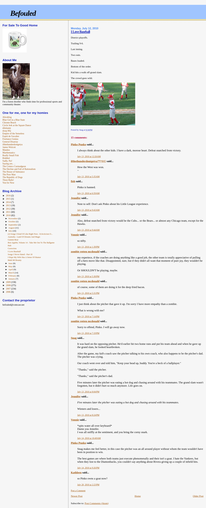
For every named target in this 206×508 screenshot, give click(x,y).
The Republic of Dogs (13, 177)
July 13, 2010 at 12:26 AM (89, 156)
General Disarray (10, 141)
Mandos (6, 150)
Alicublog (7, 117)
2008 (8, 285)
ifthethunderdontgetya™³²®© (88, 161)
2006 (8, 292)
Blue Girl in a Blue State (14, 120)
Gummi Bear (13, 240)
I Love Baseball (80, 31)
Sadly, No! (7, 161)
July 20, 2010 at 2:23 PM (88, 485)
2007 (8, 288)
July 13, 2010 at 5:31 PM (88, 293)
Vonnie (75, 234)
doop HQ (7, 130)
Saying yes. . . (9, 163)
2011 (8, 212)
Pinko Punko (78, 144)
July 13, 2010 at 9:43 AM (88, 210)
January (12, 279)
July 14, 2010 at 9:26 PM (88, 468)
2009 (8, 282)
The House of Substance (14, 171)
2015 (8, 198)
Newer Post (76, 496)
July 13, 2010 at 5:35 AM (88, 176)
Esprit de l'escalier (11, 136)
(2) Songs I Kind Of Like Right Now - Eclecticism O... (30, 234)
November (13, 218)
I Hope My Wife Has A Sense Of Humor (24, 257)
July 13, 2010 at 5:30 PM (88, 276)
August (11, 228)
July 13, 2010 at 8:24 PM (88, 415)
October (12, 221)
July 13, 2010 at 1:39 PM (88, 247)
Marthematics (9, 152)
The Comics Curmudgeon (14, 166)
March (11, 272)
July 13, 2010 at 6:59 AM (88, 193)
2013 (8, 205)
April (11, 269)
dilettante (7, 128)
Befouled (23, 13)
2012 (8, 208)
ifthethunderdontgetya (13, 144)
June (10, 263)
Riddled (6, 158)
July (10, 231)
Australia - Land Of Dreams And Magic (24, 237)
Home (138, 496)
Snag (74, 337)
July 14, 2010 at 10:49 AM (89, 438)
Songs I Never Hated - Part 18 (20, 254)
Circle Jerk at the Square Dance (17, 125)
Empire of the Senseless (13, 133)
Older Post (198, 496)
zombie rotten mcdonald (85, 251)
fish (73, 181)
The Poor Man (9, 174)
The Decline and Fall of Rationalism (19, 169)
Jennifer (76, 198)
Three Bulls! (8, 180)
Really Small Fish (11, 155)
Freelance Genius (10, 139)
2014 (8, 202)
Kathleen (76, 472)
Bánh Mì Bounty (14, 260)
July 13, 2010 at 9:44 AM (88, 230)
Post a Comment (78, 491)
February (12, 276)
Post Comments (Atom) (96, 503)
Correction (12, 248)
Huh (9, 245)
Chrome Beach (9, 122)
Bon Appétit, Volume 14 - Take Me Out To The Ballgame (31, 243)
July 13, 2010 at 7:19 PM (88, 333)
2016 (8, 195)
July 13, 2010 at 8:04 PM (88, 392)
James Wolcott (9, 147)
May (10, 266)
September (13, 225)
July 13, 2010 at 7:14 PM (88, 316)
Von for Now (8, 182)
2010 (8, 215)
